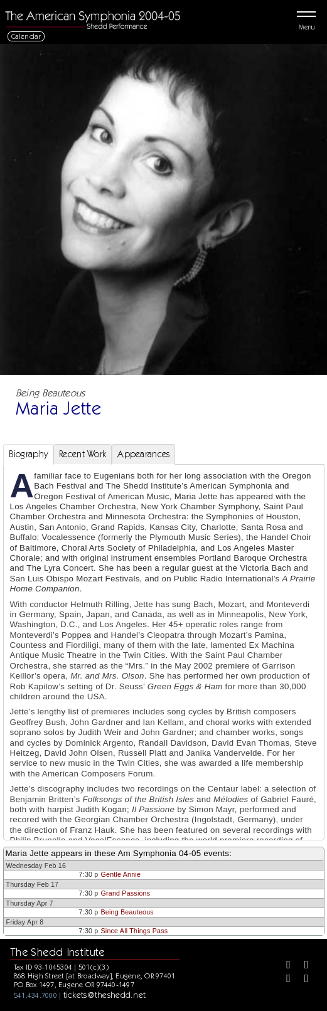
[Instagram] (284, 980)
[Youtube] (302, 980)
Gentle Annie (121, 874)
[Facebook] (284, 966)
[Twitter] (302, 966)
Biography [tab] (28, 454)
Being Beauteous (127, 912)
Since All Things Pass (134, 930)
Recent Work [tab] (82, 454)
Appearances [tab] (143, 454)
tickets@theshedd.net (104, 995)
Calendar (26, 36)
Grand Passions (126, 893)
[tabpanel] (164, 676)
